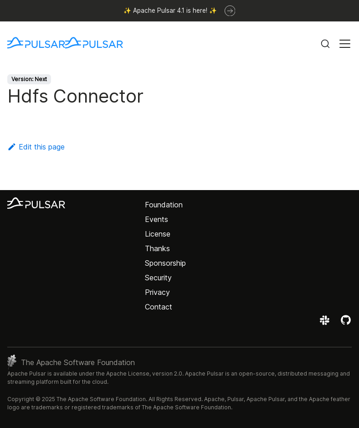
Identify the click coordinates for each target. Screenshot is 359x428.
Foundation (164, 204)
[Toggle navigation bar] (345, 44)
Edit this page (36, 146)
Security (158, 277)
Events (156, 219)
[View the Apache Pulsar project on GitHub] (346, 323)
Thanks (157, 248)
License (157, 233)
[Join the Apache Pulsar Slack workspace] (326, 323)
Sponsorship (165, 263)
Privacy (157, 292)
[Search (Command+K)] (325, 44)
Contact (158, 306)
